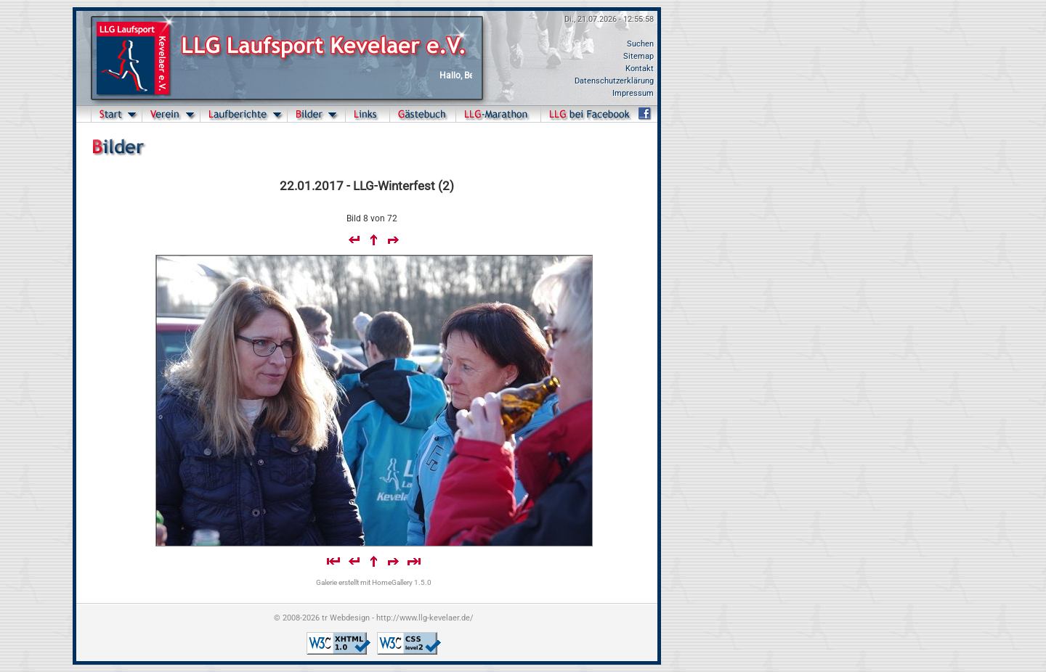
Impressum (633, 93)
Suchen (640, 44)
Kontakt (639, 68)
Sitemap (638, 56)
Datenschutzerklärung (614, 81)
